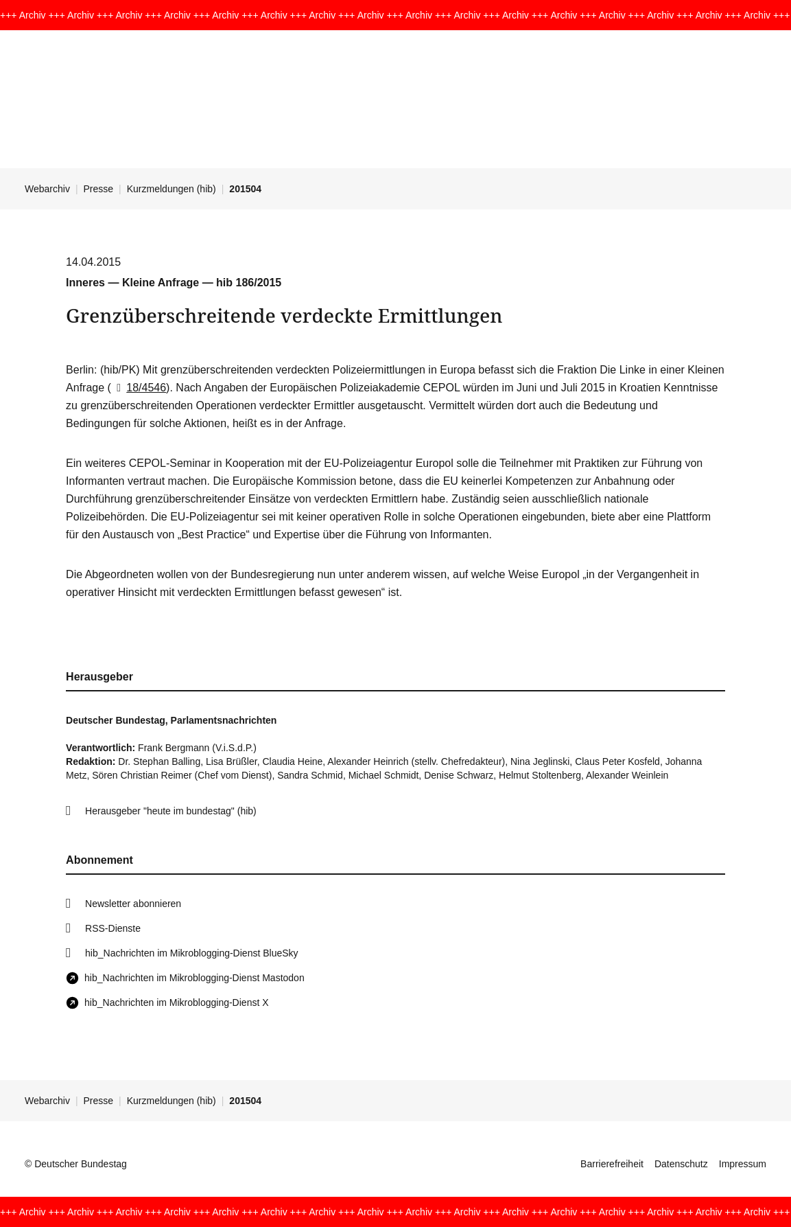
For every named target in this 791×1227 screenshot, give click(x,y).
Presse (99, 188)
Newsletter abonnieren (133, 903)
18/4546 (138, 387)
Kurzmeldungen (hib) (171, 188)
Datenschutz (681, 1163)
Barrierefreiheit (612, 1163)
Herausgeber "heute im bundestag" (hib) (171, 810)
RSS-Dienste (113, 928)
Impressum (742, 1163)
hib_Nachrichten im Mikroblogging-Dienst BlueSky (191, 953)
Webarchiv (47, 188)
